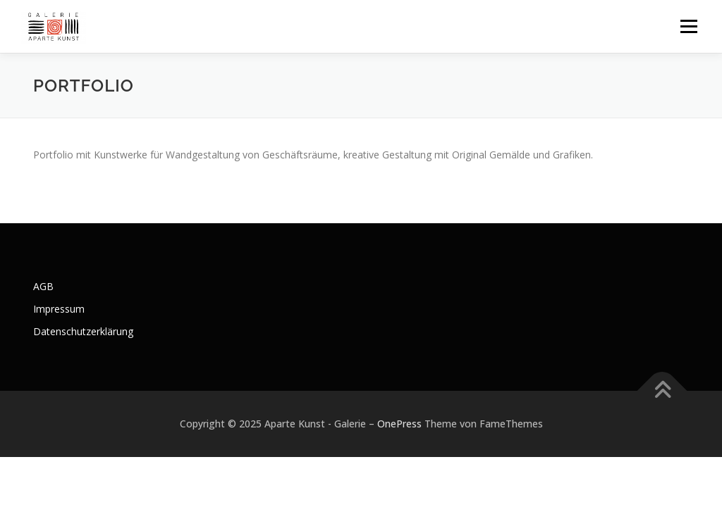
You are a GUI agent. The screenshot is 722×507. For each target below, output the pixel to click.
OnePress (399, 423)
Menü (688, 26)
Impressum (59, 308)
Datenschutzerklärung (83, 331)
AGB (43, 286)
